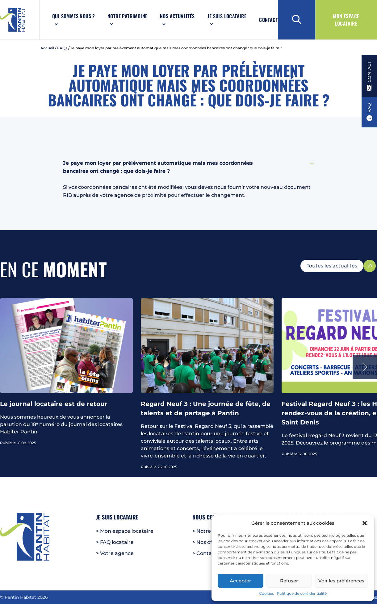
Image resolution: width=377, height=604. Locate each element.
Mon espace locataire (346, 19)
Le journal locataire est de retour (53, 403)
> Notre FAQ (207, 531)
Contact (268, 19)
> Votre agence (115, 553)
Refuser (289, 581)
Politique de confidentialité (302, 593)
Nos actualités (177, 16)
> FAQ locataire (115, 542)
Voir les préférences (341, 581)
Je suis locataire (226, 16)
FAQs (62, 48)
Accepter (240, 581)
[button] (365, 523)
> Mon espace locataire (124, 531)
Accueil (47, 48)
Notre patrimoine (127, 16)
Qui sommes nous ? (73, 16)
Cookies (266, 593)
